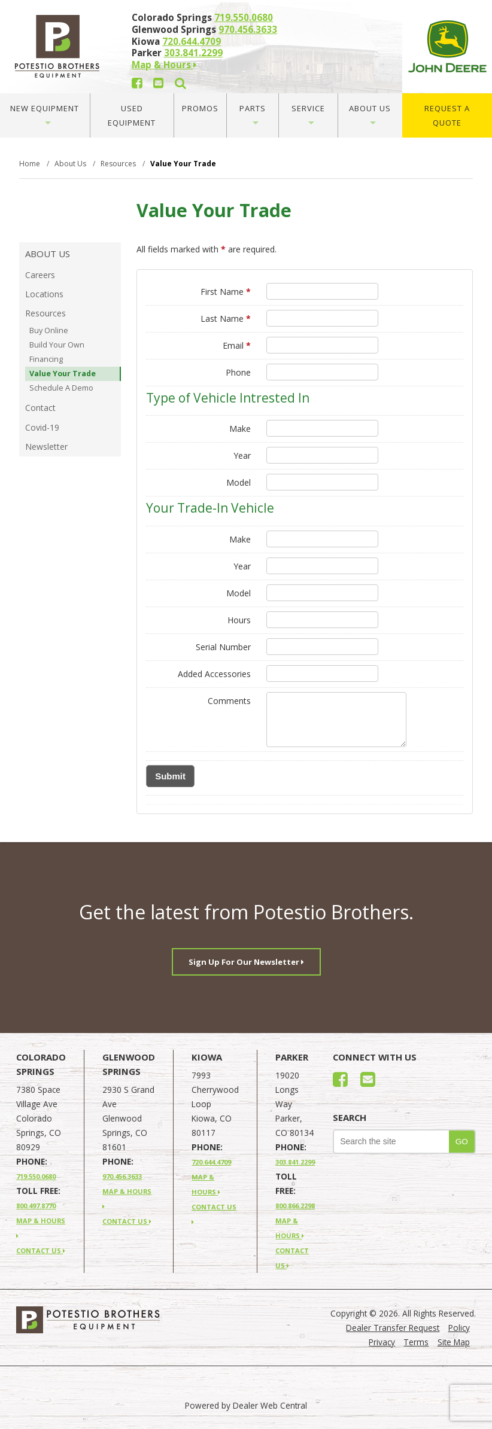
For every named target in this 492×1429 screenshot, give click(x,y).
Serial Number (223, 647)
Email (237, 345)
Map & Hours (164, 65)
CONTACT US (40, 1250)
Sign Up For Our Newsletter (246, 961)
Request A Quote (447, 115)
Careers (40, 275)
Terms (416, 1342)
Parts (252, 113)
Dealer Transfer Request (392, 1327)
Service (308, 113)
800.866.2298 (295, 1205)
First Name (226, 291)
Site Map (454, 1342)
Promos (200, 108)
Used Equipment (132, 115)
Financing (46, 359)
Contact (40, 407)
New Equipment (44, 113)
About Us (370, 113)
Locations (44, 294)
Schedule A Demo (61, 388)
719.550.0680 (243, 17)
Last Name (226, 318)
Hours (239, 620)
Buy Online (48, 330)
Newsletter (46, 446)
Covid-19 (42, 427)
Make (240, 428)
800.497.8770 (36, 1205)
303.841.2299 (193, 53)
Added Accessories (214, 674)
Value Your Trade (62, 373)
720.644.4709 (191, 41)
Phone (238, 372)
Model (238, 482)
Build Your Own (56, 345)
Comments (229, 700)
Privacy (382, 1342)
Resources (45, 313)
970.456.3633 (247, 29)
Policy (459, 1327)
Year (242, 455)
